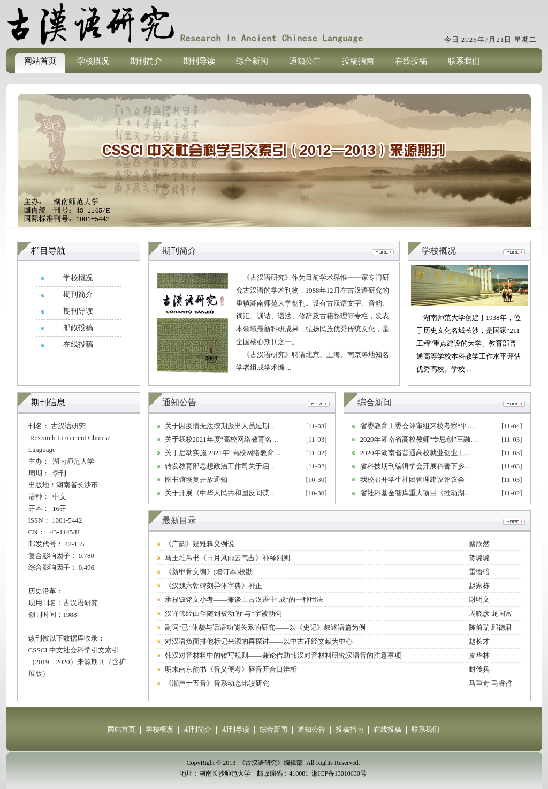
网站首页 (40, 61)
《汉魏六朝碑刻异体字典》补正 (213, 586)
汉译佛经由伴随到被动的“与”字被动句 (224, 613)
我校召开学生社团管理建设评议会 (412, 479)
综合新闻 (252, 61)
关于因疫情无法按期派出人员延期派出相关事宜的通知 (248, 426)
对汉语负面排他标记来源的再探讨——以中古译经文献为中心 (259, 641)
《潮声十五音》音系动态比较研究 (217, 683)
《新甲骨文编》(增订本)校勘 (209, 572)
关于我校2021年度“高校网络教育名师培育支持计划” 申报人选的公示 (270, 439)
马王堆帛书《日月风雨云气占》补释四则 (227, 558)
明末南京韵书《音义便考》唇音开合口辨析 (231, 669)
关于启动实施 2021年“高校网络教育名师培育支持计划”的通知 (259, 453)
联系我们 (464, 61)
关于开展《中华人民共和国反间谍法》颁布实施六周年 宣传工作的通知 (273, 493)
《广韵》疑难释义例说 (199, 544)
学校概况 (93, 61)
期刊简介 (146, 61)
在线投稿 (411, 61)
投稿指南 (358, 61)
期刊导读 (199, 61)
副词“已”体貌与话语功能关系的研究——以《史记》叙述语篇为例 (265, 627)
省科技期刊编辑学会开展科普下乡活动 (419, 466)
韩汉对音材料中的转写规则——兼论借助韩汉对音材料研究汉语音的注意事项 (283, 655)
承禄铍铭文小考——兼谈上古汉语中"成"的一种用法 (244, 600)
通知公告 (305, 61)
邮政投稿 (78, 328)
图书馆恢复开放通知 (196, 479)
